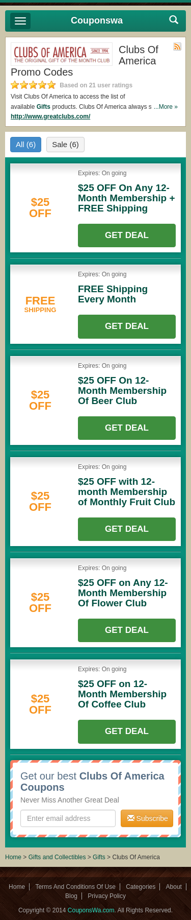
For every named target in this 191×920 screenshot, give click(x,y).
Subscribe (147, 818)
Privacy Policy (107, 896)
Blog (71, 896)
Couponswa (97, 20)
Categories (140, 886)
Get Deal (127, 235)
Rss (177, 46)
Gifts (43, 106)
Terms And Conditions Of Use (75, 886)
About (174, 886)
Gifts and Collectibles (57, 857)
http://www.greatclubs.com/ (50, 116)
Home (13, 857)
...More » (166, 106)
